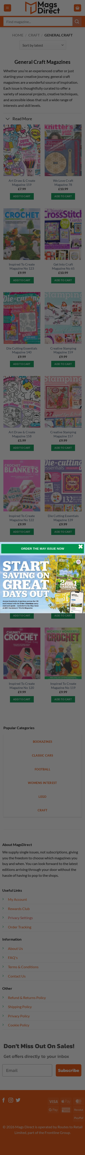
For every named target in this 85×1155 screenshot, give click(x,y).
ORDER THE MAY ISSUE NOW (42, 548)
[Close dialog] (81, 547)
